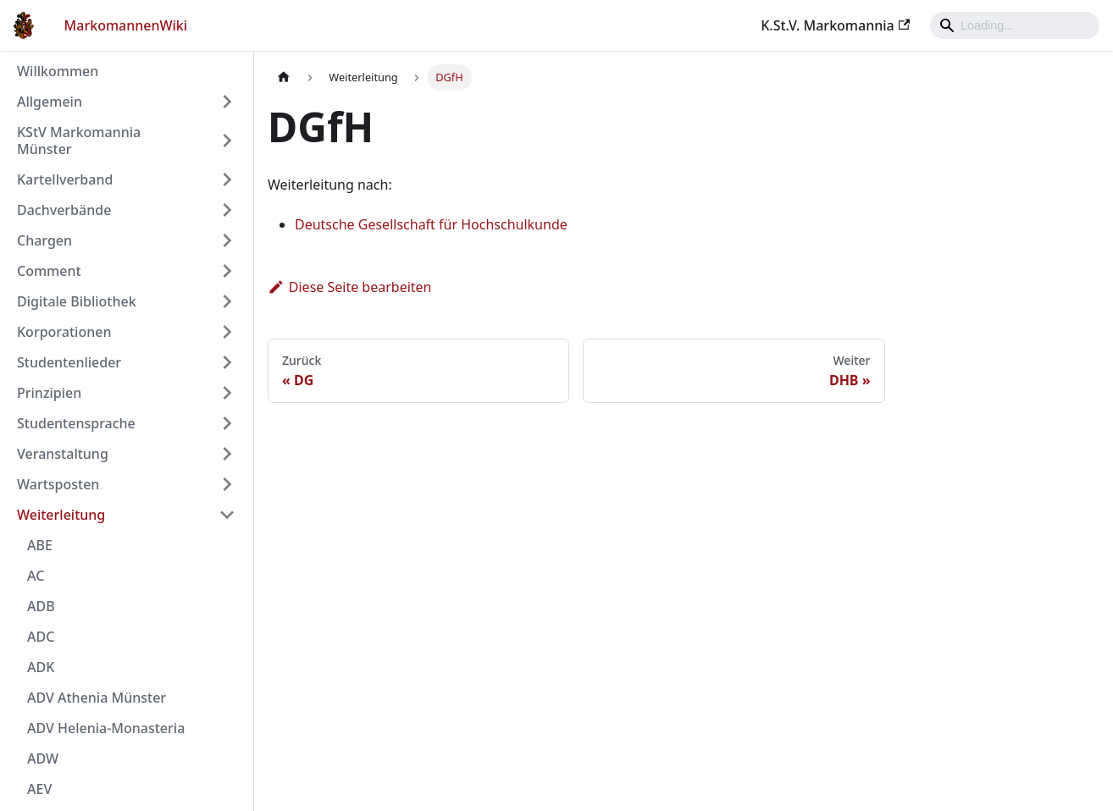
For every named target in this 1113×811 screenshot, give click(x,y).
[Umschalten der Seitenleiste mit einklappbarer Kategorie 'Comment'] (227, 270)
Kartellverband (65, 179)
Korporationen (64, 332)
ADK (40, 667)
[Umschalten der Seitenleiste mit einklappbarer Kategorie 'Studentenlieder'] (227, 362)
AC (35, 575)
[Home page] (284, 77)
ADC (40, 636)
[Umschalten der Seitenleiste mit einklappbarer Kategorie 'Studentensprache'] (227, 423)
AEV (39, 789)
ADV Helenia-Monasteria (106, 728)
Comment (49, 271)
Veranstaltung (62, 453)
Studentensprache (76, 423)
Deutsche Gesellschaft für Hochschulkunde (431, 224)
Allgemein (49, 101)
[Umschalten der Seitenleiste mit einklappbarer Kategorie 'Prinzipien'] (227, 392)
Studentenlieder (69, 362)
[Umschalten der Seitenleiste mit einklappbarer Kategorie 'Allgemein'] (227, 101)
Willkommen (57, 71)
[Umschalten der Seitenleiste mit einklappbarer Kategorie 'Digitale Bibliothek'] (227, 301)
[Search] (1014, 25)
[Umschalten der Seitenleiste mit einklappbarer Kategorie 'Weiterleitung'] (227, 514)
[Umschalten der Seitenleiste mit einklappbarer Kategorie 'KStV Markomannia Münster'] (227, 141)
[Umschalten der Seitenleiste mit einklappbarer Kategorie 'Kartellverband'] (227, 179)
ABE (40, 545)
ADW (42, 758)
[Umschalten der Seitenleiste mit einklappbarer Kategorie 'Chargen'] (227, 240)
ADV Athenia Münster (96, 697)
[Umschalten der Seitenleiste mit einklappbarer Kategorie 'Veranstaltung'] (227, 453)
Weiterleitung (61, 514)
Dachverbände (64, 210)
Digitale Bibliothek (76, 301)
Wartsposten (58, 484)
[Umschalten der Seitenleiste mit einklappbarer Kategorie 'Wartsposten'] (227, 484)
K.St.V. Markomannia (835, 25)
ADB (41, 606)
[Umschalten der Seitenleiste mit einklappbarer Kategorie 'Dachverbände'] (227, 209)
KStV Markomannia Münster (79, 140)
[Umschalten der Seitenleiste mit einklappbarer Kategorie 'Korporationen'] (227, 331)
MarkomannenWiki (126, 25)
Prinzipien (49, 392)
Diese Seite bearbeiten (350, 287)
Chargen (44, 240)
